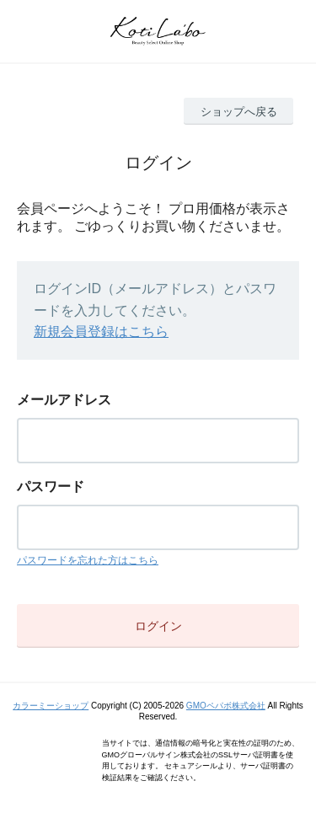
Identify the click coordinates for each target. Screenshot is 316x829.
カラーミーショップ (50, 705)
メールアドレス (64, 400)
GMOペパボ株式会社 (225, 705)
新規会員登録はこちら (101, 331)
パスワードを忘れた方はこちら (87, 560)
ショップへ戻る (239, 111)
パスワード (50, 486)
